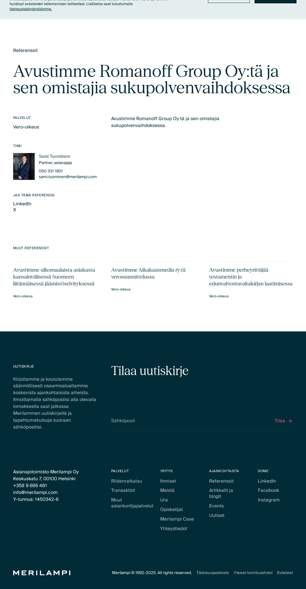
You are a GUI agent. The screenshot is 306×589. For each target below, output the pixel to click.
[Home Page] (42, 573)
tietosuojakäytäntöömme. (31, 9)
